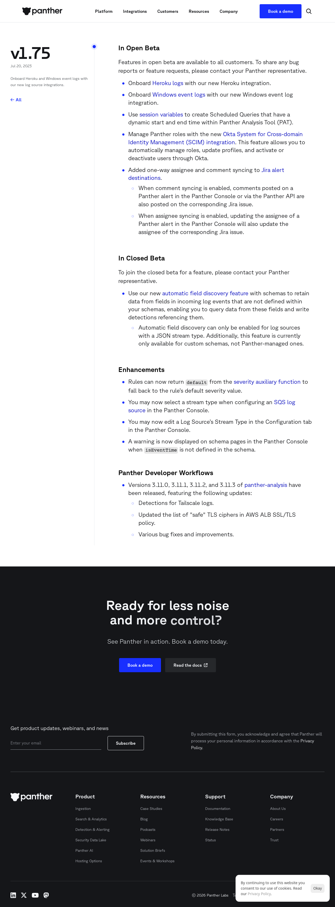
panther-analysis (265, 484)
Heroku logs (167, 83)
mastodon (46, 895)
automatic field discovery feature (205, 293)
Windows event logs (178, 94)
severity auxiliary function (267, 381)
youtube (35, 895)
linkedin (13, 895)
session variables (161, 114)
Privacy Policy (259, 893)
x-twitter (24, 895)
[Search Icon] (309, 11)
